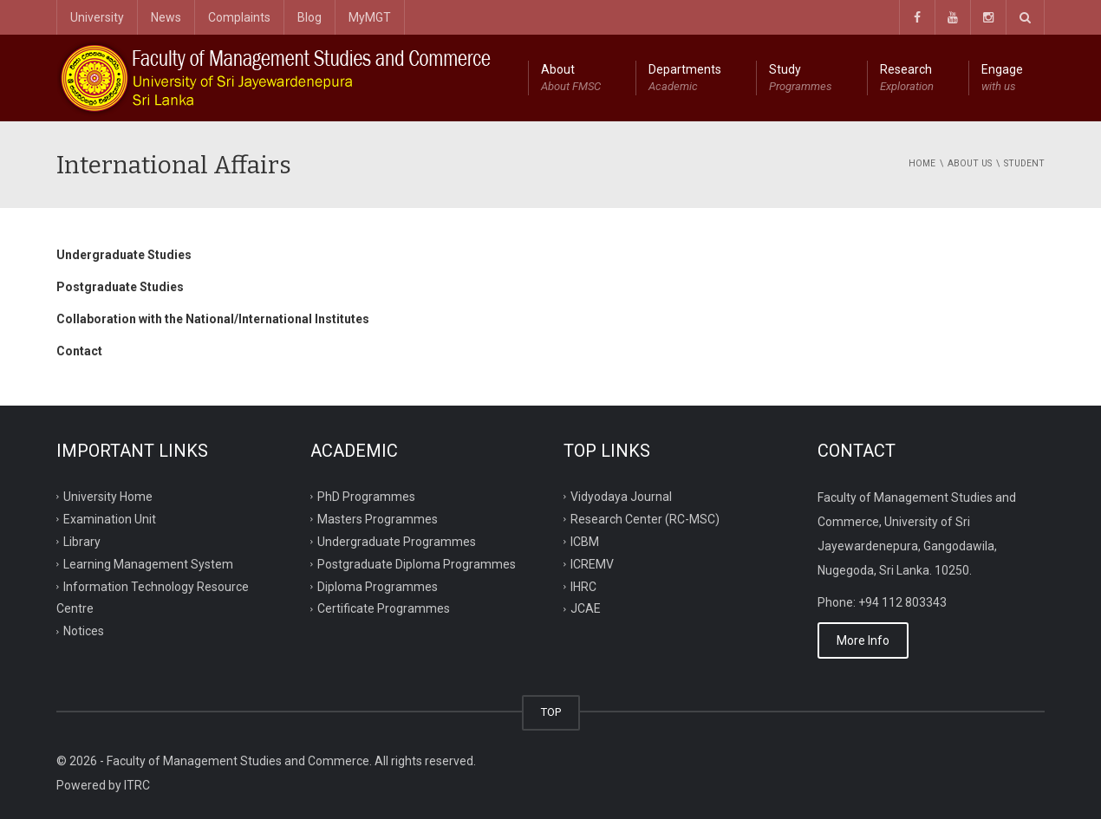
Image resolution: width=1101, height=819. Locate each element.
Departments (684, 78)
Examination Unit (109, 519)
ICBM (584, 541)
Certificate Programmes (383, 608)
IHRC (583, 586)
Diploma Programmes (377, 586)
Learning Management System (148, 563)
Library (82, 541)
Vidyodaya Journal (621, 497)
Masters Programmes (377, 519)
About (571, 78)
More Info (863, 640)
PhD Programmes (366, 497)
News (166, 17)
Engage (1002, 78)
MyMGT (370, 17)
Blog (309, 17)
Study (800, 78)
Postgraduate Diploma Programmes (416, 563)
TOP (551, 711)
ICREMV (592, 563)
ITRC (137, 785)
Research (907, 78)
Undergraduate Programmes (396, 541)
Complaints (239, 17)
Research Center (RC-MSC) (645, 519)
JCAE (585, 608)
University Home (108, 497)
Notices (83, 631)
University (97, 17)
